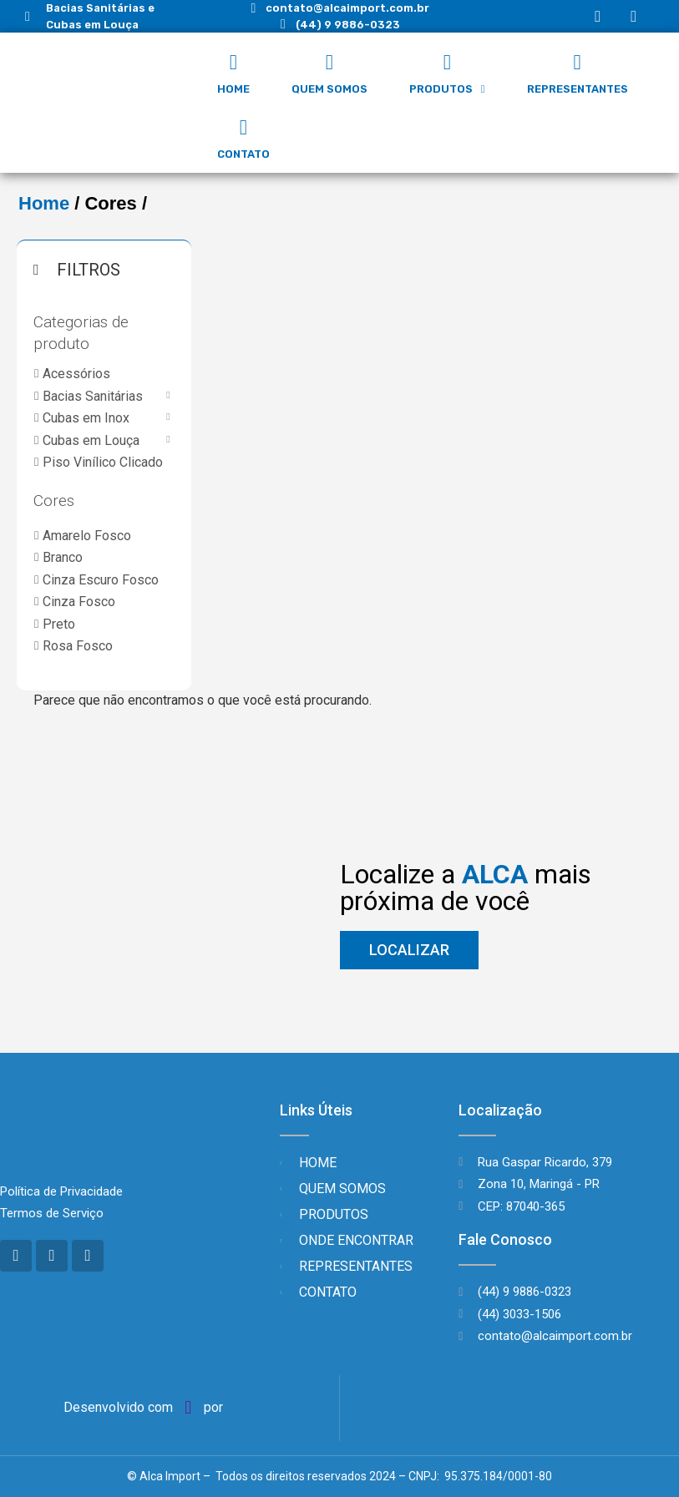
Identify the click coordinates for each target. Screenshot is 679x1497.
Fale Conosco (505, 1239)
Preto (59, 624)
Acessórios (76, 374)
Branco (63, 557)
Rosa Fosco (78, 646)
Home (43, 203)
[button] (409, 950)
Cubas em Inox (86, 418)
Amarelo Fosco (87, 536)
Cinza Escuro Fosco (101, 580)
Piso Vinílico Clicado (103, 462)
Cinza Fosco (79, 601)
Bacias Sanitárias (93, 396)
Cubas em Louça (91, 440)
